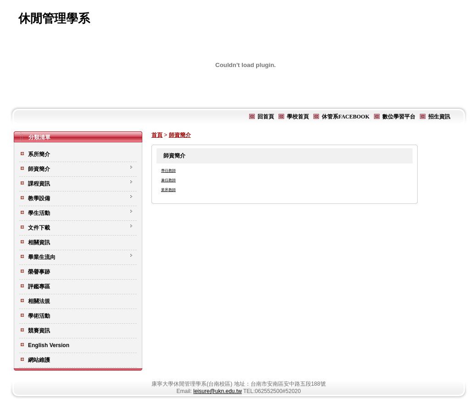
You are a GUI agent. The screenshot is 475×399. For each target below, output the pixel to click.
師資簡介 (180, 135)
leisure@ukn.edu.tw (217, 391)
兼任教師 (168, 180)
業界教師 (168, 190)
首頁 (156, 135)
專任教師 (168, 171)
